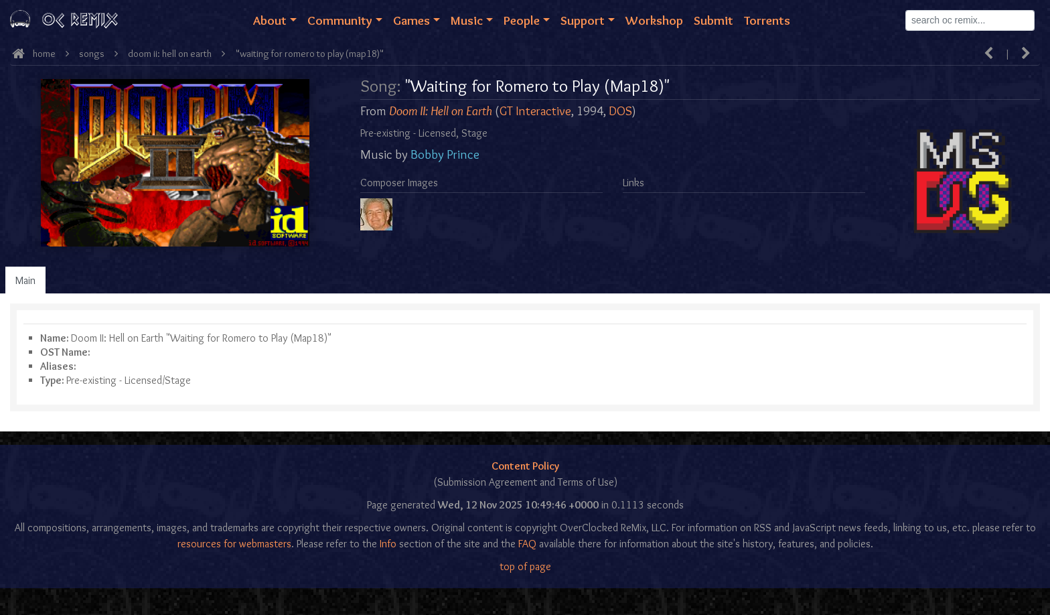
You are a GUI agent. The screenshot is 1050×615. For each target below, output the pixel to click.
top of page (525, 566)
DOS (620, 111)
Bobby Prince (444, 154)
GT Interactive (535, 111)
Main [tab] (25, 280)
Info (388, 543)
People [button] (522, 20)
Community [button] (339, 20)
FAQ (527, 543)
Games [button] (411, 20)
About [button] (270, 20)
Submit (713, 20)
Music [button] (467, 20)
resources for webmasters (234, 543)
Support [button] (582, 20)
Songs (91, 54)
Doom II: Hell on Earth (170, 54)
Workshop (654, 20)
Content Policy (525, 466)
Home (44, 54)
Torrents (767, 20)
